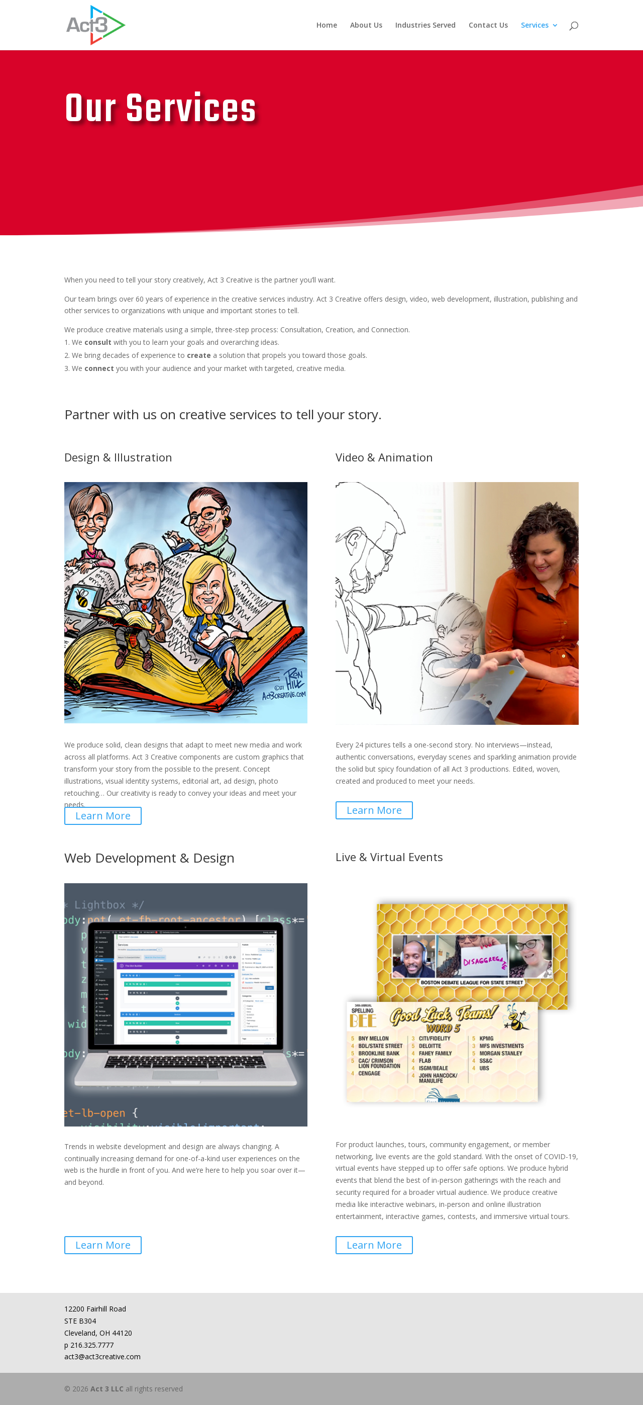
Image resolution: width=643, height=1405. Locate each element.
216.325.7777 (92, 1345)
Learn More (103, 815)
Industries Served (425, 26)
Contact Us (488, 26)
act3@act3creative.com (102, 1356)
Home (326, 26)
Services (535, 26)
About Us (366, 26)
